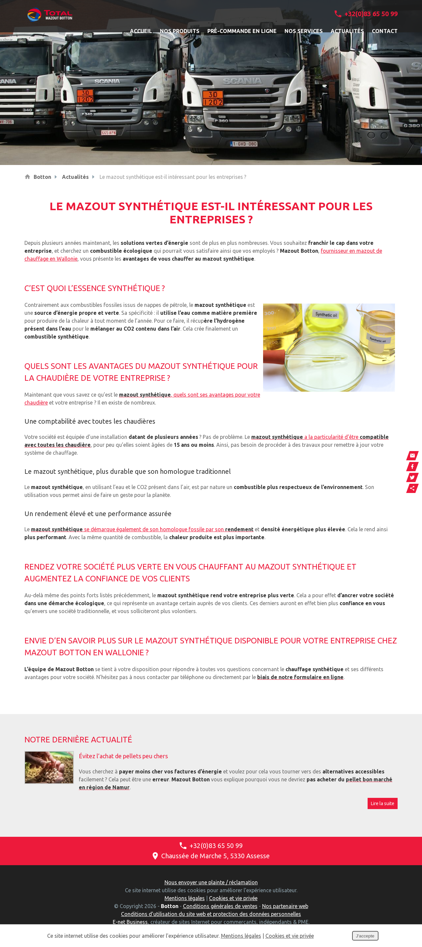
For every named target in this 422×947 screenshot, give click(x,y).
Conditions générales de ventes (220, 906)
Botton (42, 177)
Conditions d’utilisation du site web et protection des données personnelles (211, 914)
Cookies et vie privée (233, 898)
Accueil (141, 31)
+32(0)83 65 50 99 (366, 13)
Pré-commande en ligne (242, 31)
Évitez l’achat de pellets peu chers (123, 756)
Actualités (347, 31)
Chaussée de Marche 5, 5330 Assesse (211, 856)
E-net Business (130, 922)
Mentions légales (185, 898)
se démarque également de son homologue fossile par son (142, 529)
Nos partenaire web (285, 906)
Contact (385, 31)
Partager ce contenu (412, 488)
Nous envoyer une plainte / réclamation (211, 882)
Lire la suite (382, 803)
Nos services (304, 31)
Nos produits (179, 31)
